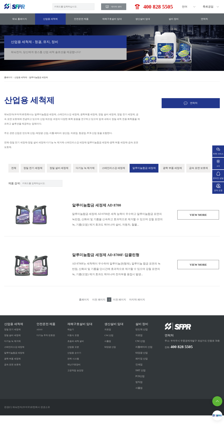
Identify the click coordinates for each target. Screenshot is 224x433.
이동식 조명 (75, 353)
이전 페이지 (98, 317)
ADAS (41, 347)
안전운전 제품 (81, 19)
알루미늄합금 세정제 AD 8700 (98, 223)
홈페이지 (8, 77)
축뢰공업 (208, 6)
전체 (14, 168)
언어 (184, 6)
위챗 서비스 (218, 151)
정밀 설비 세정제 (62, 168)
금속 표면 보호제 (21, 185)
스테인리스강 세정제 (120, 168)
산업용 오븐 (75, 364)
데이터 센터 (116, 7)
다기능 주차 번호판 (48, 353)
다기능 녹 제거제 (90, 168)
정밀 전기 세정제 (34, 168)
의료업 (109, 347)
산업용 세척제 (50, 19)
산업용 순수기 (76, 370)
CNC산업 (110, 353)
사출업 (109, 358)
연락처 (204, 19)
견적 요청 (218, 188)
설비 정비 (174, 19)
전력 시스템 (75, 376)
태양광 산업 (111, 364)
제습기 (72, 347)
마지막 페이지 (138, 317)
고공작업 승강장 (77, 388)
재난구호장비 (76, 382)
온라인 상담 (218, 175)
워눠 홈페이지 (19, 19)
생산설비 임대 (142, 19)
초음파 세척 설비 (78, 358)
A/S (218, 163)
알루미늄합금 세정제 (38, 77)
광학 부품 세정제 (183, 168)
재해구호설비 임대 (112, 19)
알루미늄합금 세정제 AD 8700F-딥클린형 (108, 272)
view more (198, 232)
